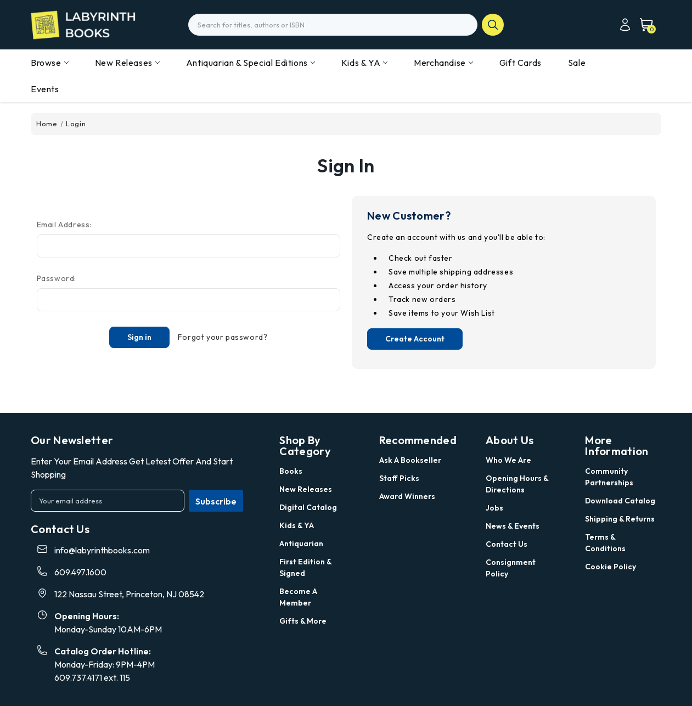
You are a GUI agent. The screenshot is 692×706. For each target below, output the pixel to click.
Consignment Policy (511, 568)
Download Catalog (620, 501)
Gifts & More (303, 621)
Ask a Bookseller (410, 460)
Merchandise (443, 62)
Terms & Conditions (605, 542)
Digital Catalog (308, 507)
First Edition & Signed (305, 567)
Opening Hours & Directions (517, 484)
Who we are (508, 460)
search (493, 25)
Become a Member (298, 597)
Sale (577, 62)
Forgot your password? (223, 337)
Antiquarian (301, 543)
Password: (56, 278)
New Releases (127, 62)
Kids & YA (364, 62)
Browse (50, 62)
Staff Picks (399, 478)
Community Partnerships (609, 477)
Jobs (494, 508)
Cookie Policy (610, 566)
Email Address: (64, 224)
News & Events (512, 526)
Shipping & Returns (620, 519)
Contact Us (506, 544)
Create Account (415, 339)
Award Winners (407, 496)
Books (290, 471)
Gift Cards (520, 62)
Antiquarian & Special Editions (250, 62)
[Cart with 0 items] (643, 24)
